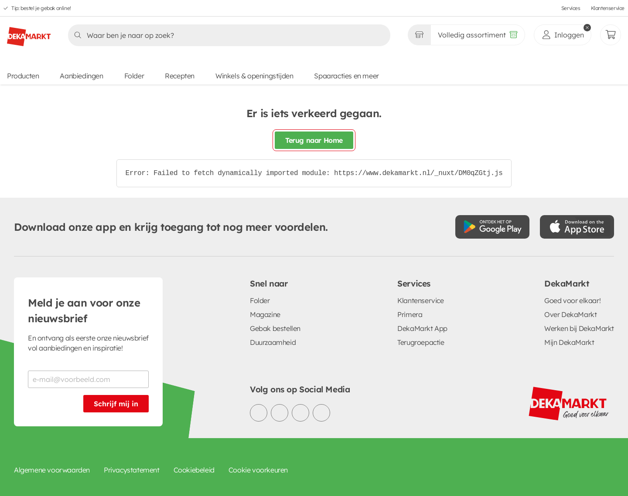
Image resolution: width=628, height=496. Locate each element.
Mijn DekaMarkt (569, 342)
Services (570, 8)
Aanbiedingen (81, 75)
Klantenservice (608, 8)
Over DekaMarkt (570, 314)
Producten (23, 75)
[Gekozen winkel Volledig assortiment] (419, 34)
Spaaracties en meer (346, 75)
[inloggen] (562, 34)
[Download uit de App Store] (577, 227)
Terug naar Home (314, 140)
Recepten (180, 75)
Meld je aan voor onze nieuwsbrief (84, 310)
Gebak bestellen (275, 328)
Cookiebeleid (194, 470)
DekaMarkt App (422, 328)
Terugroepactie (420, 342)
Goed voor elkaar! (572, 300)
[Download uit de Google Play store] (492, 227)
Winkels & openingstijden (254, 75)
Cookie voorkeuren (258, 470)
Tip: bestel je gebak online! (41, 8)
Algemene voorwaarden (52, 470)
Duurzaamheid (273, 342)
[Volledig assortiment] (477, 34)
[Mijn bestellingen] (610, 34)
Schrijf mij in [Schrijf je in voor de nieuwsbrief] (116, 403)
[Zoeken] (227, 35)
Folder (134, 75)
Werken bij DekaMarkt (579, 328)
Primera (409, 314)
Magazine (265, 314)
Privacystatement (132, 470)
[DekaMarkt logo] (29, 33)
